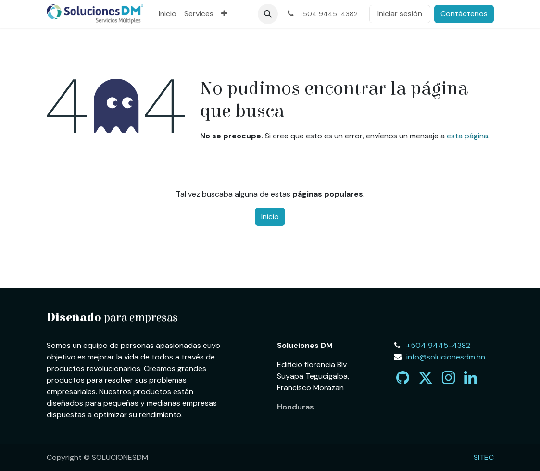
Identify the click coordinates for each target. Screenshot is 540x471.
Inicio (270, 216)
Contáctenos (464, 14)
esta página (467, 136)
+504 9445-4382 (438, 345)
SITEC (484, 457)
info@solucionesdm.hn (445, 357)
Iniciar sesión (399, 14)
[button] (268, 14)
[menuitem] (167, 14)
